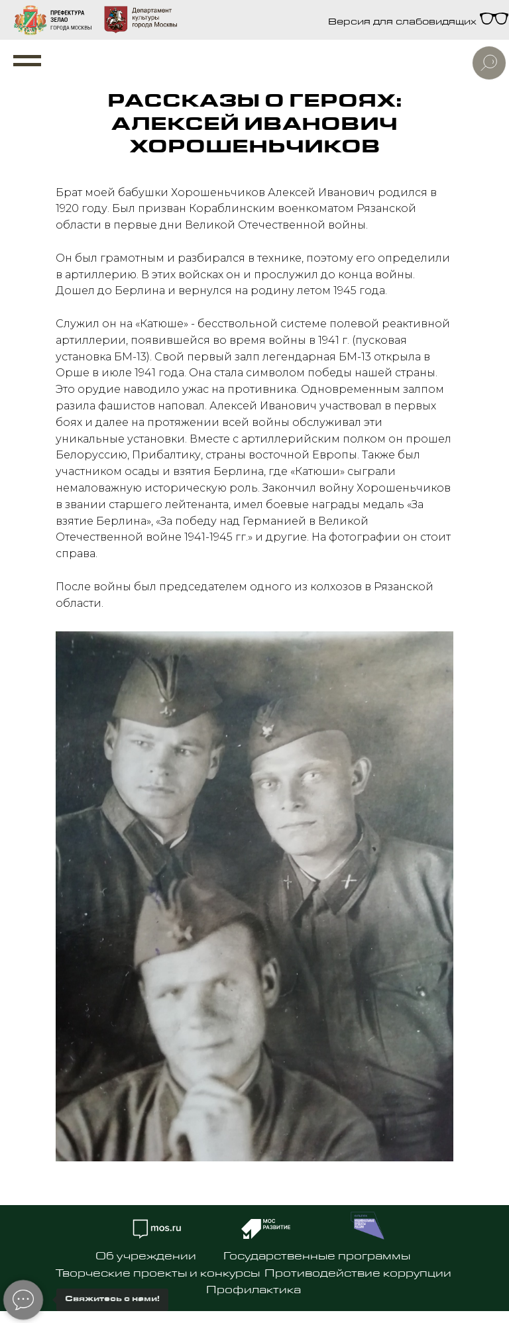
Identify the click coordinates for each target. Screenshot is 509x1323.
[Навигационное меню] (27, 61)
